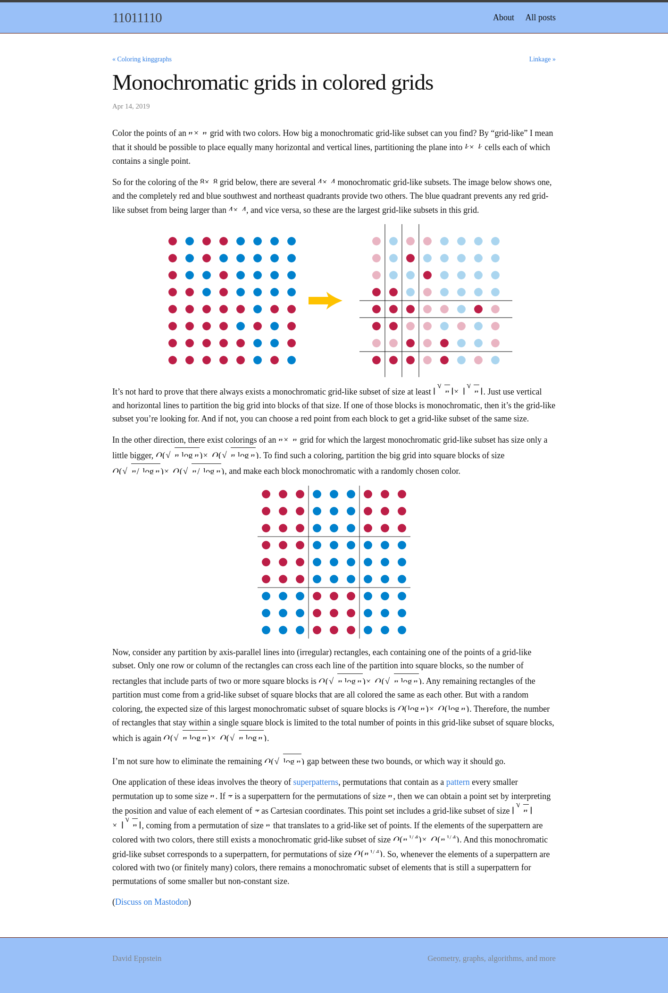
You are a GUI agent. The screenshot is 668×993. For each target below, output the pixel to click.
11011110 (137, 17)
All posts (540, 17)
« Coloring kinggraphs (142, 59)
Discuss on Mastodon (151, 902)
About (503, 17)
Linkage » (542, 59)
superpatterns (315, 782)
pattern (458, 782)
